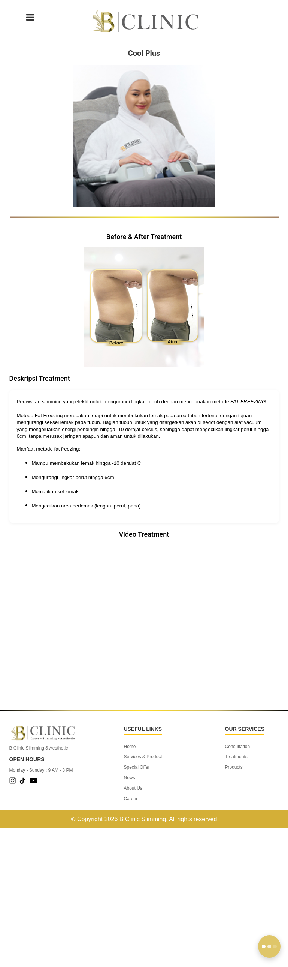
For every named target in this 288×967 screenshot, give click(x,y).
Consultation (237, 746)
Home (130, 746)
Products (234, 767)
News (129, 777)
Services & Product (143, 756)
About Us (133, 788)
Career (131, 798)
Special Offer (137, 767)
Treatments (236, 756)
